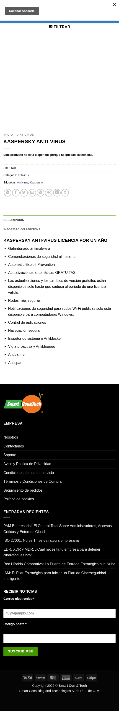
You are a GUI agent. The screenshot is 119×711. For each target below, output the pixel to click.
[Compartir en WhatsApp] (7, 193)
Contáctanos (13, 446)
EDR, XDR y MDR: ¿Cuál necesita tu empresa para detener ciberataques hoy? (51, 552)
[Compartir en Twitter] (24, 193)
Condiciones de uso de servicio (28, 473)
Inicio (8, 134)
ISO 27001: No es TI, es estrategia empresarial (41, 540)
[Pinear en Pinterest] (40, 193)
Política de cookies (18, 499)
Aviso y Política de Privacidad (27, 464)
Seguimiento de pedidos (23, 490)
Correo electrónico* (18, 599)
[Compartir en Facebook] (16, 193)
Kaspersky (37, 182)
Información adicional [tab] (22, 229)
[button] (59, 26)
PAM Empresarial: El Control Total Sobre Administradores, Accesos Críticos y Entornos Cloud (57, 529)
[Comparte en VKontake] (48, 193)
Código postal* (15, 624)
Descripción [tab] (13, 220)
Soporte (9, 455)
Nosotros (10, 437)
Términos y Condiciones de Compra (32, 481)
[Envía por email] (32, 193)
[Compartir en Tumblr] (65, 193)
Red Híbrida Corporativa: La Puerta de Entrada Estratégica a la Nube (59, 564)
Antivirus (25, 134)
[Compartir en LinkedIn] (57, 193)
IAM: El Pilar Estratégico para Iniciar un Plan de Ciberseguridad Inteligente (54, 576)
